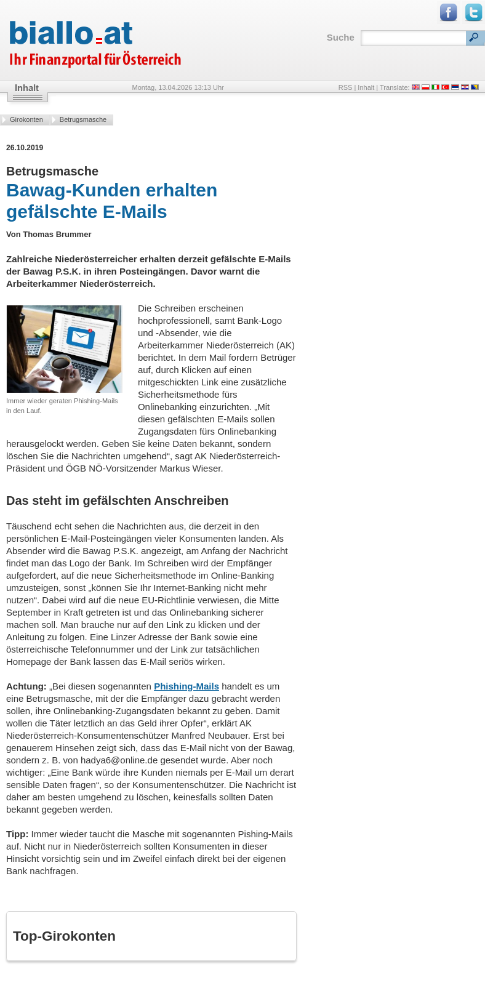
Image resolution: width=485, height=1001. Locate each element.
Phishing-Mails (186, 686)
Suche (341, 37)
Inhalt (366, 87)
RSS (346, 87)
